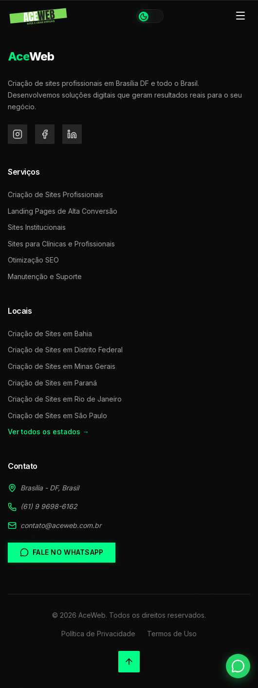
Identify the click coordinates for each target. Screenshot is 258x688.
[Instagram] (17, 134)
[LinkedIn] (72, 134)
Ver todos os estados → (48, 431)
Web (31, 56)
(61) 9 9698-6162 (48, 506)
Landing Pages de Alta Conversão (62, 211)
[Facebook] (45, 134)
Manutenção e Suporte (45, 276)
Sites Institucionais (37, 227)
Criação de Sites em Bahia (50, 333)
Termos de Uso (172, 633)
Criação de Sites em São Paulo (57, 415)
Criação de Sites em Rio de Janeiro (65, 399)
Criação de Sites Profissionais (55, 194)
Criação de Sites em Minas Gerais (61, 366)
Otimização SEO (33, 260)
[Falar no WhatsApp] (238, 666)
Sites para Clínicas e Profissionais (61, 244)
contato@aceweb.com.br (60, 525)
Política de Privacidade (98, 633)
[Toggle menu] (240, 16)
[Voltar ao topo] (129, 661)
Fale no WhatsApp (61, 552)
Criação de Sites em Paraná (52, 383)
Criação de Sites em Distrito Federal (65, 349)
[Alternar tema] (150, 16)
